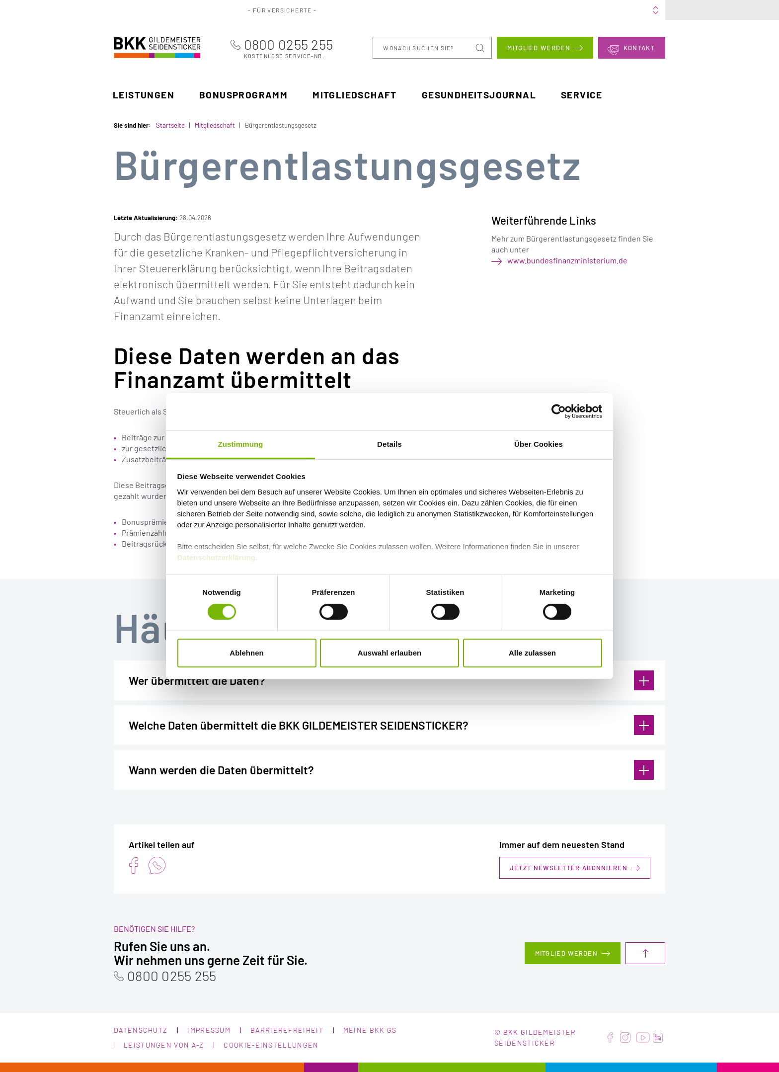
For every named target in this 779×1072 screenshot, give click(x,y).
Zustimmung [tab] (240, 443)
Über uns (464, 9)
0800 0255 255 (301, 47)
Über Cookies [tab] (538, 443)
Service (582, 94)
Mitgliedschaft (354, 94)
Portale (419, 9)
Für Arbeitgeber (362, 9)
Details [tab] (389, 443)
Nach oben (645, 953)
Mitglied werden (538, 47)
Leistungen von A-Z (164, 1045)
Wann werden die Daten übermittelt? (391, 770)
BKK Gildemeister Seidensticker (144, 46)
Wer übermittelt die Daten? (391, 680)
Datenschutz (140, 1030)
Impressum (209, 1030)
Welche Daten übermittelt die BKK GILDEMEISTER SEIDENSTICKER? (391, 725)
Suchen (481, 47)
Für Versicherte (290, 9)
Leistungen (143, 94)
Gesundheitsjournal (479, 94)
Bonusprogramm (243, 94)
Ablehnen (246, 653)
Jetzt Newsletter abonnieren (568, 868)
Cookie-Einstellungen (271, 1045)
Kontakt (639, 47)
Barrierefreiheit (286, 1030)
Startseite (170, 125)
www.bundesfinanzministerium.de (567, 260)
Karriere (509, 9)
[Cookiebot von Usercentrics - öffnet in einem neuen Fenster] (558, 411)
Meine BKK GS (636, 9)
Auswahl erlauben (389, 653)
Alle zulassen (532, 653)
